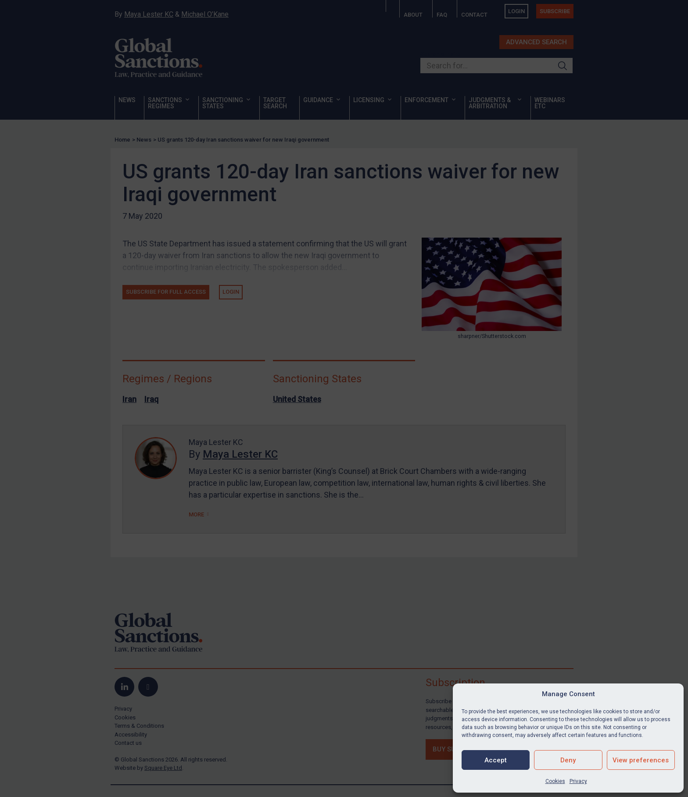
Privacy (578, 781)
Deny (568, 760)
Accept (495, 760)
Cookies (555, 781)
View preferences (641, 760)
